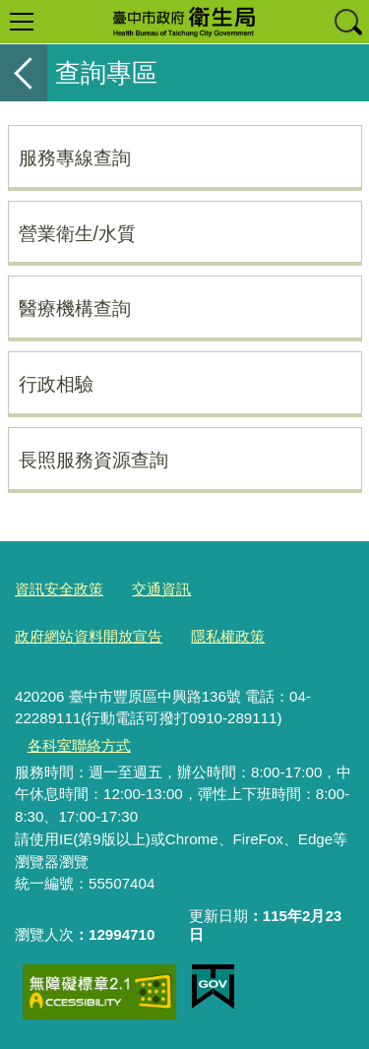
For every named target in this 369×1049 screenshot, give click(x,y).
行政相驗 (56, 384)
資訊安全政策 (59, 589)
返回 (23, 72)
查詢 (347, 21)
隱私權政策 (228, 636)
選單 (21, 21)
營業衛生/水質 (77, 233)
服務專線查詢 (75, 157)
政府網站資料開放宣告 (88, 636)
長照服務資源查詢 (93, 459)
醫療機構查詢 (75, 308)
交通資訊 (161, 589)
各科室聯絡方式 (79, 745)
